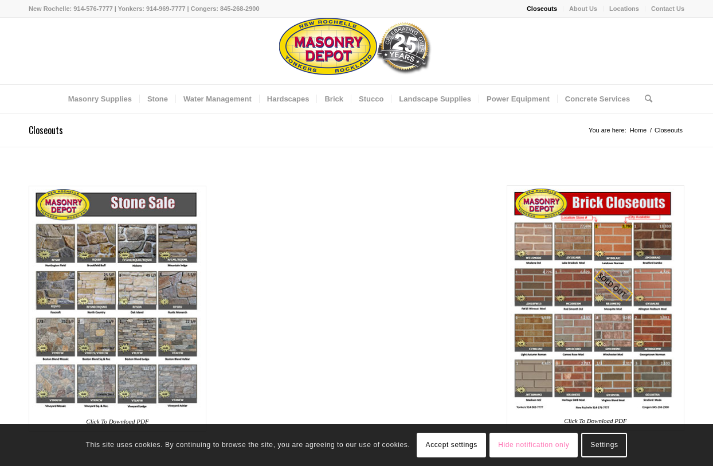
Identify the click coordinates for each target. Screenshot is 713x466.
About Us (583, 8)
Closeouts (542, 8)
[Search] (644, 99)
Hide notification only (533, 445)
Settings (604, 445)
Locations (624, 8)
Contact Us (667, 8)
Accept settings (451, 445)
